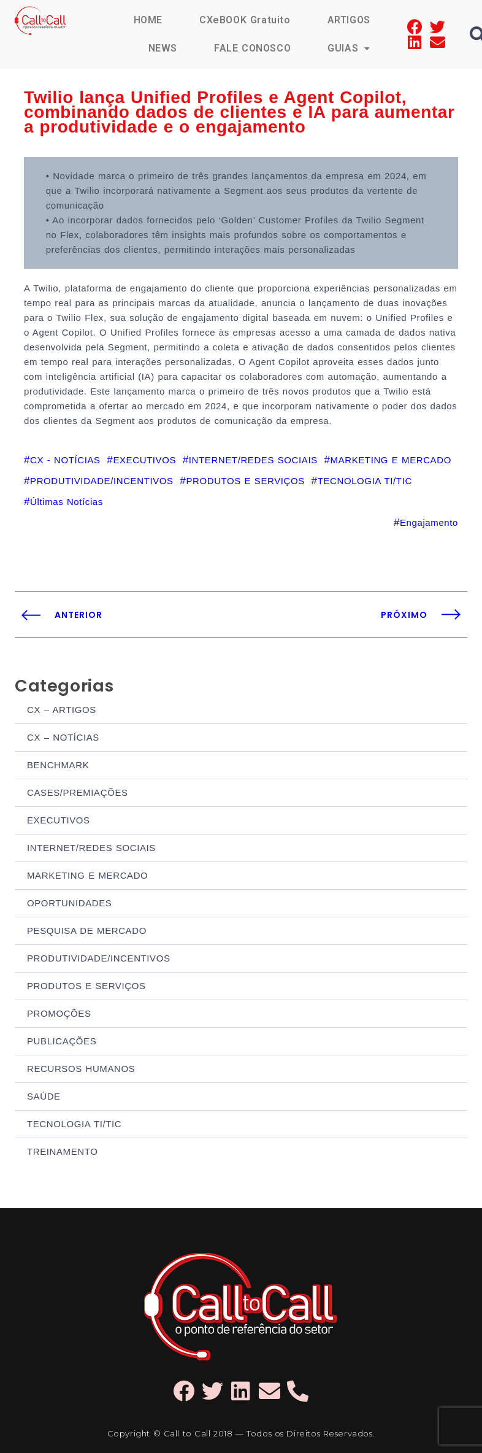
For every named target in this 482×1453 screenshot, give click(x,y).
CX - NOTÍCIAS (65, 460)
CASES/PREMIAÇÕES (77, 792)
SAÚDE (44, 1096)
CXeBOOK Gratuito (245, 20)
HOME (148, 20)
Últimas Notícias (66, 501)
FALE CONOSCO (252, 48)
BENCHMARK (58, 765)
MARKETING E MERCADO (87, 875)
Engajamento (429, 522)
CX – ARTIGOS (61, 709)
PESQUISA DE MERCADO (87, 930)
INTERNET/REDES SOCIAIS (91, 847)
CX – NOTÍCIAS (63, 737)
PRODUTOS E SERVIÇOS (86, 986)
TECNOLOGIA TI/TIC (74, 1124)
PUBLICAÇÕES (61, 1041)
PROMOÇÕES (59, 1013)
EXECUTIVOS (58, 820)
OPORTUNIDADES (69, 903)
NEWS (162, 48)
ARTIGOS (348, 20)
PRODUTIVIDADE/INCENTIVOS (98, 958)
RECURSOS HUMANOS (81, 1068)
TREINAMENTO (62, 1151)
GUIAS (348, 48)
